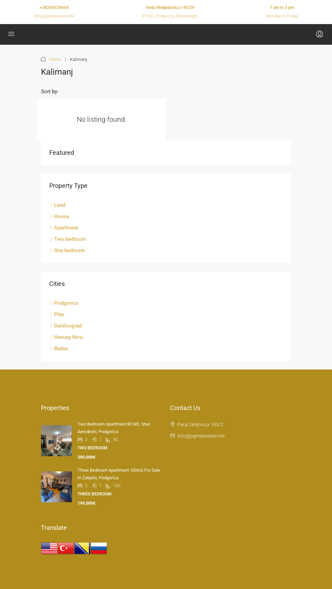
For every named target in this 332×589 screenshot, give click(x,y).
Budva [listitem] (58, 348)
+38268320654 (54, 7)
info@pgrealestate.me (54, 16)
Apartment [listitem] (63, 228)
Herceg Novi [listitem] (66, 337)
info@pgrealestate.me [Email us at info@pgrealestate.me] (201, 436)
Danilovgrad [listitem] (65, 326)
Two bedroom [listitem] (67, 239)
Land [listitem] (57, 205)
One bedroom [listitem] (67, 250)
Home (55, 59)
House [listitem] (59, 216)
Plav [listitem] (56, 314)
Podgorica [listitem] (63, 303)
